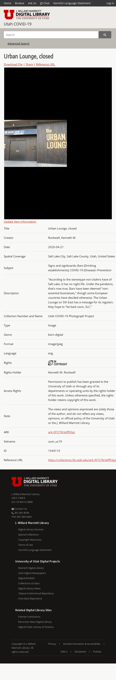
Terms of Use (25, 544)
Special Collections (28, 534)
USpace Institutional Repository (36, 593)
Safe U (63, 651)
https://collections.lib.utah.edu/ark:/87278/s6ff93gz (82, 460)
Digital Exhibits (26, 578)
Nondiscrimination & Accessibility (81, 643)
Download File (13, 64)
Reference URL (45, 64)
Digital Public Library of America (36, 627)
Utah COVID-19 (17, 24)
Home (7, 3)
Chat (44, 3)
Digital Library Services (30, 529)
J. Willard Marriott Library (26, 494)
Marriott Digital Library (31, 568)
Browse (19, 3)
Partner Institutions (29, 616)
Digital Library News (29, 588)
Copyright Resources (30, 539)
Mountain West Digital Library (35, 621)
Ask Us (32, 3)
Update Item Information (20, 221)
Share (29, 64)
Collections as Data (28, 583)
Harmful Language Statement (72, 3)
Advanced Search (19, 43)
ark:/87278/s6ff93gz (61, 432)
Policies (97, 651)
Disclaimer (80, 651)
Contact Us (19, 508)
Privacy (52, 643)
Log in (110, 3)
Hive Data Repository (30, 598)
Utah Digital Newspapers (32, 573)
